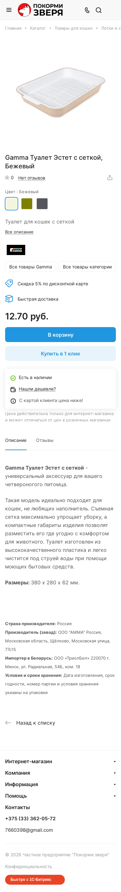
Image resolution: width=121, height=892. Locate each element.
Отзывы (45, 440)
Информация (21, 784)
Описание (15, 440)
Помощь (16, 796)
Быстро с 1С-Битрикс (31, 879)
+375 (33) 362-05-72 (30, 819)
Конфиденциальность (28, 866)
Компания (17, 773)
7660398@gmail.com (29, 830)
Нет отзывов (31, 177)
